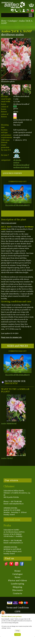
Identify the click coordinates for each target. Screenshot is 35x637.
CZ (27, 10)
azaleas (16, 162)
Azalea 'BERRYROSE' (9, 424)
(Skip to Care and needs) (8, 223)
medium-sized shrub (21, 167)
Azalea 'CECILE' (7, 458)
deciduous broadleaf (21, 165)
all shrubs (17, 160)
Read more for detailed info (11, 337)
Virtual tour (12, 519)
